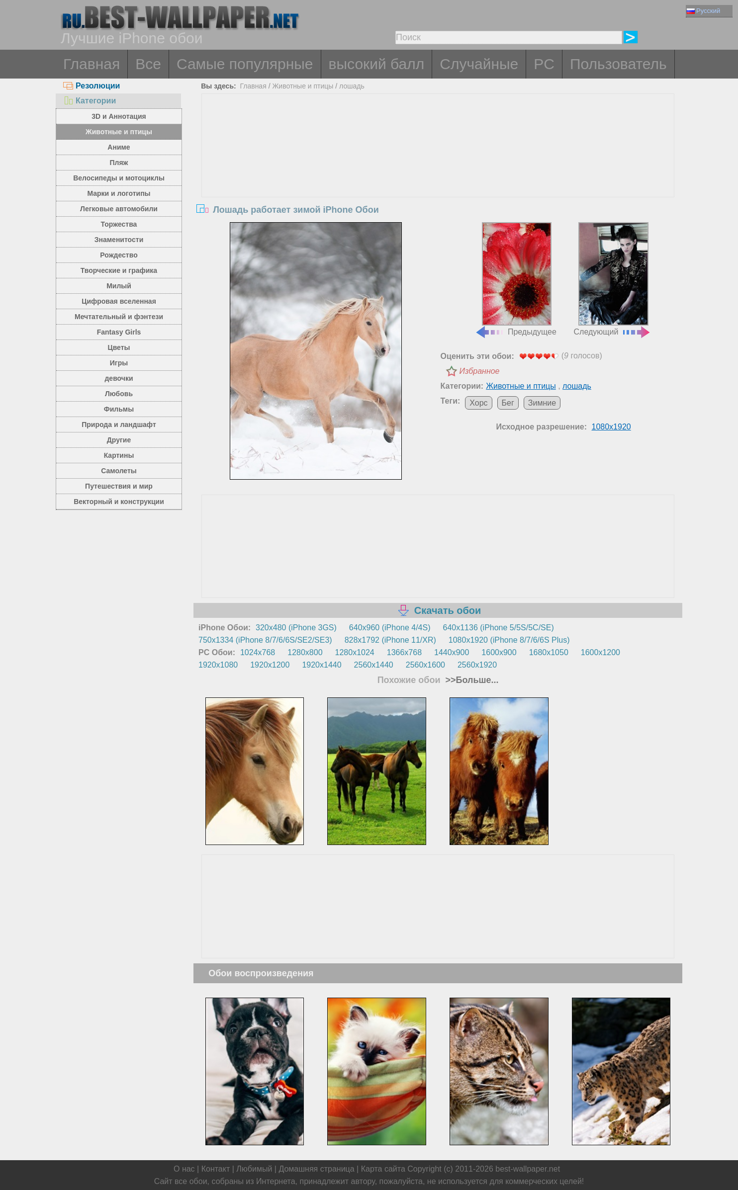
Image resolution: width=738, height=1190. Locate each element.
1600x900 (498, 652)
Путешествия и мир (119, 486)
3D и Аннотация (119, 116)
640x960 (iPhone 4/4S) (390, 627)
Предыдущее (515, 279)
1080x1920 (611, 427)
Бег (508, 403)
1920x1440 (321, 665)
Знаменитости (119, 240)
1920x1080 (218, 665)
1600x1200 (600, 652)
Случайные (479, 64)
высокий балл (377, 64)
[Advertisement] (438, 168)
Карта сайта (383, 1169)
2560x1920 (477, 665)
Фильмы (119, 409)
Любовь (119, 394)
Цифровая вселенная (119, 301)
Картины (119, 455)
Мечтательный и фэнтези (119, 317)
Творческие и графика (119, 270)
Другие (119, 440)
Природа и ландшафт (119, 424)
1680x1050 (548, 652)
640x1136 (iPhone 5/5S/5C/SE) (498, 627)
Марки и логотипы (118, 193)
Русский (703, 10)
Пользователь (618, 64)
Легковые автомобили (119, 209)
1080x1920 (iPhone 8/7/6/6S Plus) (509, 640)
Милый (118, 286)
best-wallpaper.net (527, 1169)
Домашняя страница (316, 1169)
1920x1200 (269, 665)
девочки (118, 378)
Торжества (119, 224)
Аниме (118, 147)
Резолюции (91, 86)
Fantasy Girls (119, 332)
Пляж (118, 163)
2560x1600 (425, 665)
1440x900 (451, 652)
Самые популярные (245, 64)
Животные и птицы (119, 132)
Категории (89, 100)
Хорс (478, 403)
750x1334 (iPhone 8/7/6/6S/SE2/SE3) (265, 640)
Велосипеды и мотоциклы (119, 178)
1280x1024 (354, 652)
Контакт (215, 1169)
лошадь (352, 86)
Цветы (118, 347)
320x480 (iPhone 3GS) (296, 627)
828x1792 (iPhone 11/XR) (390, 640)
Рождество (118, 255)
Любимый (254, 1169)
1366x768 (404, 652)
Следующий (612, 279)
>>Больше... (471, 680)
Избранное (480, 371)
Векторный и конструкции (119, 502)
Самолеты (119, 471)
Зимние (542, 403)
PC (544, 64)
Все (148, 64)
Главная (91, 64)
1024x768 (257, 652)
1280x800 (304, 652)
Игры (119, 363)
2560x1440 (373, 665)
